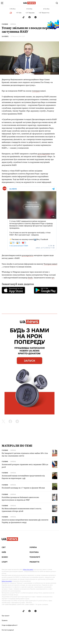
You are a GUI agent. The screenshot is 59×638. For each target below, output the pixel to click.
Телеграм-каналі (50, 264)
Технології (34, 557)
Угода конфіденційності (9, 625)
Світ (4, 547)
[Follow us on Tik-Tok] (24, 17)
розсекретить (27, 255)
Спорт (5, 562)
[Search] (57, 3)
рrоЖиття (34, 562)
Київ (4, 552)
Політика (34, 552)
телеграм (36, 91)
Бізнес (5, 557)
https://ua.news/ (28, 569)
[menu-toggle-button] (2, 3)
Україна (13, 24)
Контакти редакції (8, 630)
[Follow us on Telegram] (35, 17)
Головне (5, 24)
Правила (4, 620)
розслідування (44, 153)
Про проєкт (5, 616)
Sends (30, 277)
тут (52, 277)
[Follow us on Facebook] (29, 17)
